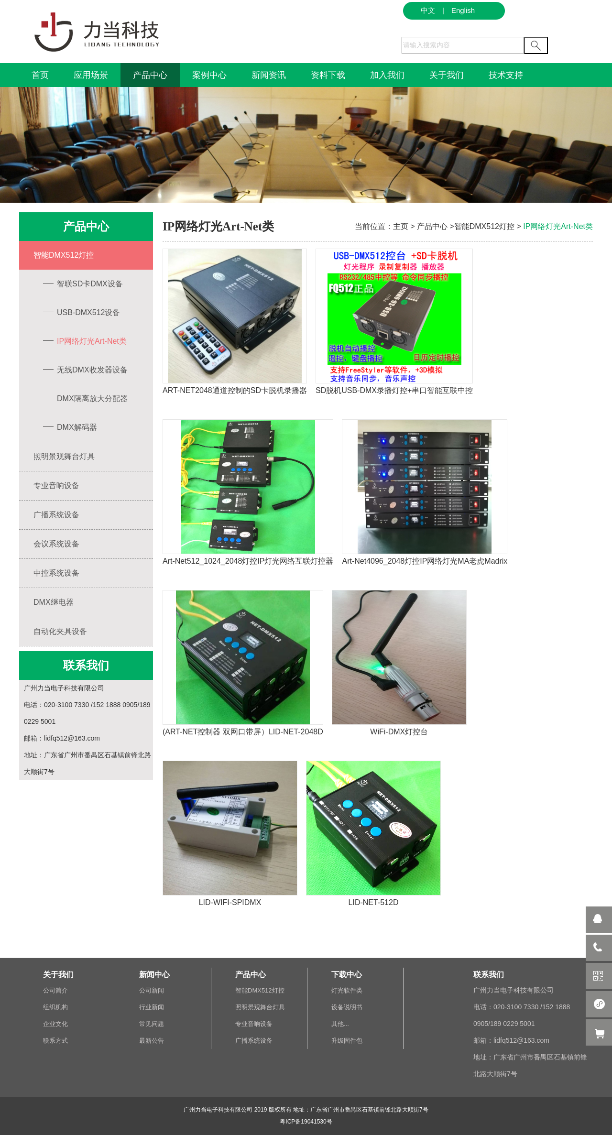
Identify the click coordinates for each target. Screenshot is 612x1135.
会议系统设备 (56, 544)
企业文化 (55, 1023)
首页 (40, 75)
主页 (400, 226)
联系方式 (55, 1040)
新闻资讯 (268, 75)
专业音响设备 (56, 485)
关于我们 (446, 75)
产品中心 (150, 75)
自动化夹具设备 (60, 631)
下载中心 (346, 975)
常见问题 (151, 1023)
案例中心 (209, 75)
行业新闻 (151, 1007)
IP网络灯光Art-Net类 (84, 341)
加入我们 (387, 75)
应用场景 (91, 75)
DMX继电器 (53, 602)
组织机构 (55, 1007)
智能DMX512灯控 (63, 255)
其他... (340, 1023)
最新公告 (151, 1040)
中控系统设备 (56, 573)
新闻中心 (154, 975)
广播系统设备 (56, 515)
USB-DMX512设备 (80, 312)
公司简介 (55, 990)
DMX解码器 (69, 427)
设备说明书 (346, 1007)
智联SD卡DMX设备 (82, 284)
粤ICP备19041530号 (306, 1121)
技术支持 (506, 75)
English (463, 10)
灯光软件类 (346, 990)
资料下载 (328, 75)
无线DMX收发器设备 (84, 370)
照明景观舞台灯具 (64, 456)
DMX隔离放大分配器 (84, 398)
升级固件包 (346, 1040)
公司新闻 (151, 990)
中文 (428, 10)
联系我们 (488, 975)
